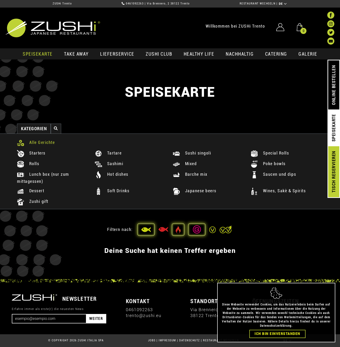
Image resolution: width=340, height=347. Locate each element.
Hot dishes (111, 174)
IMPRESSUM (167, 340)
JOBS (152, 340)
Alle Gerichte (36, 142)
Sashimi (109, 163)
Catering (276, 54)
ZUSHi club (159, 54)
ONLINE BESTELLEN (333, 85)
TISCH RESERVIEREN (333, 172)
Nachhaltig (240, 54)
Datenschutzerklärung (276, 325)
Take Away (76, 54)
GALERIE (307, 54)
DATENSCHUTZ (189, 340)
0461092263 (135, 3)
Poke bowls (268, 163)
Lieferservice (117, 54)
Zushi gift (32, 201)
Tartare (108, 153)
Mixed (185, 163)
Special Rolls (270, 153)
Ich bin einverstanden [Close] (277, 334)
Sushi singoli (192, 153)
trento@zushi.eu (144, 315)
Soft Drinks (112, 190)
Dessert (30, 190)
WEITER (96, 318)
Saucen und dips (273, 174)
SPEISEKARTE (38, 54)
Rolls (28, 163)
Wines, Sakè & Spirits (278, 190)
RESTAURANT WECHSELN (258, 3)
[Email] (49, 318)
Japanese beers (195, 190)
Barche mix (190, 174)
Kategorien (34, 128)
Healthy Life (199, 54)
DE (283, 3)
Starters (31, 153)
